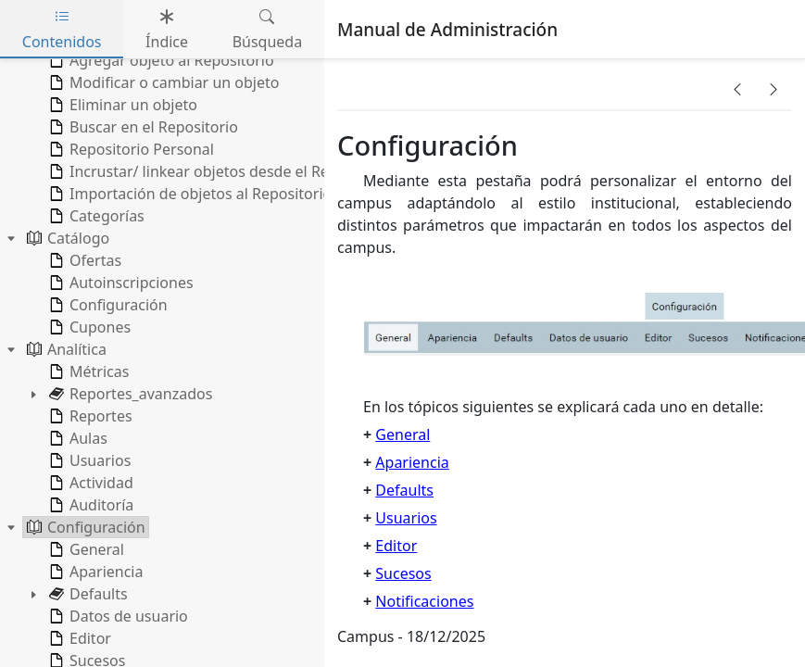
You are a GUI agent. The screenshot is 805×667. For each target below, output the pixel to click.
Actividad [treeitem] (89, 483)
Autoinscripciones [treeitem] (119, 282)
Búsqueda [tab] (268, 29)
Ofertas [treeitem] (83, 260)
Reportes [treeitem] (88, 416)
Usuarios (405, 518)
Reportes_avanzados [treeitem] (128, 394)
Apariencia (411, 462)
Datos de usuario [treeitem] (116, 616)
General (402, 434)
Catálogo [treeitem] (66, 238)
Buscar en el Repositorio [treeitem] (141, 127)
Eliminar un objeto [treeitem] (121, 105)
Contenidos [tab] (62, 29)
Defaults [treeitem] (86, 594)
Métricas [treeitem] (87, 371)
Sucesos (403, 573)
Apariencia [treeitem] (94, 571)
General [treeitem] (84, 549)
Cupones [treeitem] (88, 327)
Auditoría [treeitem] (89, 505)
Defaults (404, 490)
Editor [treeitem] (78, 638)
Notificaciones (424, 601)
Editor (396, 545)
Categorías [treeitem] (95, 216)
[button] (737, 89)
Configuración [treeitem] (106, 305)
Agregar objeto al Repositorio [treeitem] (159, 60)
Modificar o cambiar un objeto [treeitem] (162, 82)
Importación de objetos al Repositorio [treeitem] (188, 193)
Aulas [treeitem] (76, 438)
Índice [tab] (166, 29)
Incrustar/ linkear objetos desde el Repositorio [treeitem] (218, 171)
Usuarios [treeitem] (88, 460)
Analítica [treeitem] (65, 349)
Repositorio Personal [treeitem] (129, 149)
